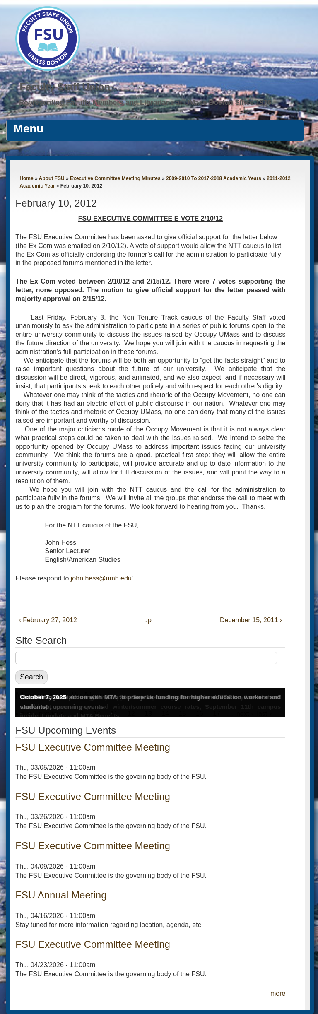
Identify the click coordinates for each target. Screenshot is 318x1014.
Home (26, 178)
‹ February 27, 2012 (48, 620)
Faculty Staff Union (64, 86)
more (277, 993)
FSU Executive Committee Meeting (92, 747)
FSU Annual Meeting (60, 895)
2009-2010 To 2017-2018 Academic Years (213, 178)
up (148, 620)
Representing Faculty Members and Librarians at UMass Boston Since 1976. (146, 102)
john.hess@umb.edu (101, 578)
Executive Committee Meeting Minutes (115, 178)
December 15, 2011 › (251, 620)
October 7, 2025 (43, 697)
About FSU (52, 178)
